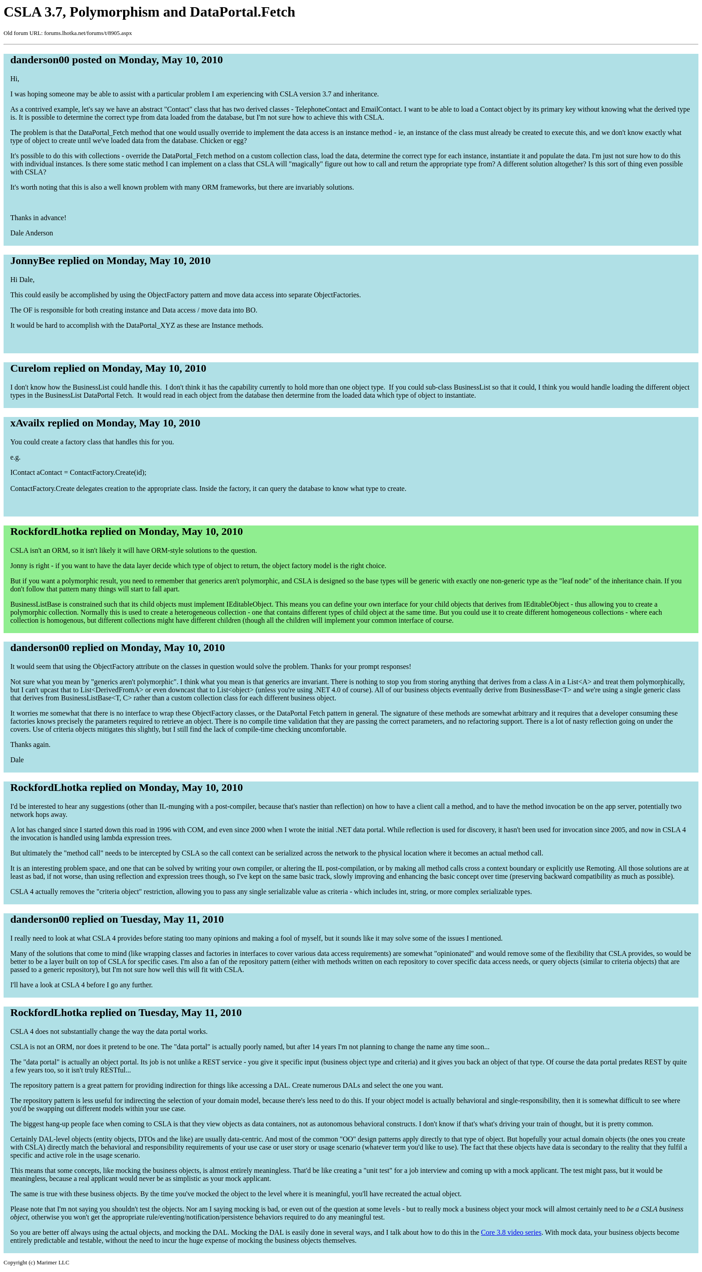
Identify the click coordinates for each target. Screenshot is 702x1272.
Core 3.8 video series (511, 1232)
